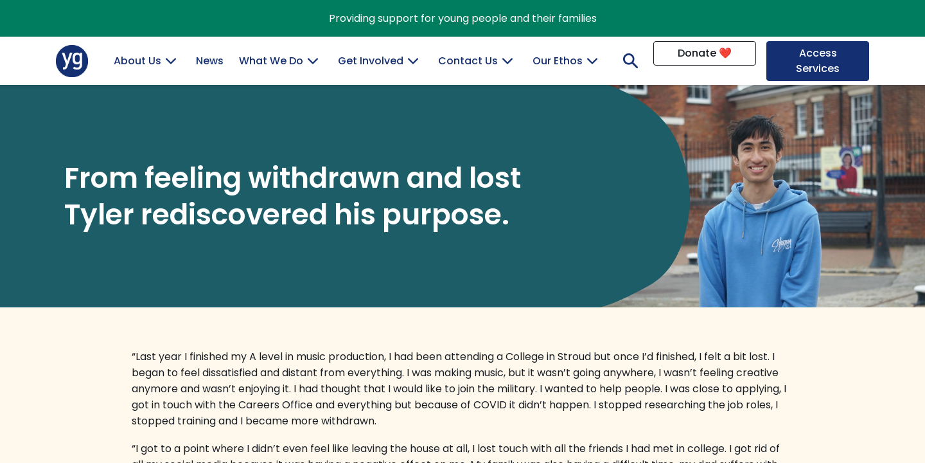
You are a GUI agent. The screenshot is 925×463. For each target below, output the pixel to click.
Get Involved (370, 60)
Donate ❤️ (705, 53)
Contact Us (468, 60)
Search (627, 61)
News (210, 60)
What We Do (271, 60)
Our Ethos (558, 60)
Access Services (818, 61)
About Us (137, 60)
